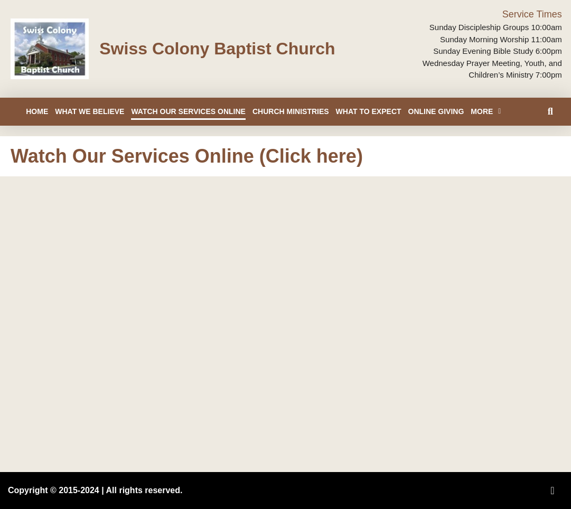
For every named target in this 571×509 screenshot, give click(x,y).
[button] (550, 111)
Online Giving (436, 111)
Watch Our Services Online (188, 111)
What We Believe (89, 111)
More (486, 111)
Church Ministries (290, 111)
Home (37, 111)
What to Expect (368, 111)
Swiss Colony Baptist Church (217, 48)
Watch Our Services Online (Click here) (187, 156)
